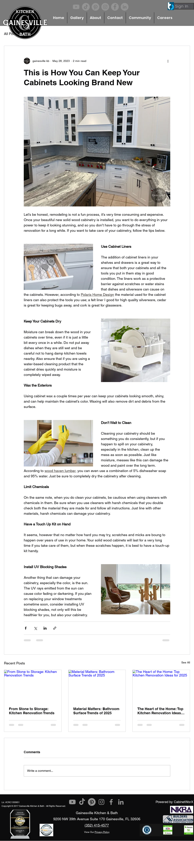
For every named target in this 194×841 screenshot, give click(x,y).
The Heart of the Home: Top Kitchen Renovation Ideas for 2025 (160, 711)
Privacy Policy (102, 832)
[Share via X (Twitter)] (35, 628)
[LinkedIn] (124, 7)
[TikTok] (86, 7)
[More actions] (167, 61)
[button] (77, 17)
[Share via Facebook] (26, 628)
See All (185, 662)
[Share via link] (55, 628)
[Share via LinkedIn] (45, 628)
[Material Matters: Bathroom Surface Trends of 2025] (97, 686)
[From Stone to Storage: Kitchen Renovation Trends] (32, 686)
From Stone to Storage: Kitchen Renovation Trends (31, 711)
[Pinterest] (95, 7)
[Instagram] (105, 7)
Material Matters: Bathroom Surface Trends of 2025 (96, 711)
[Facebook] (115, 7)
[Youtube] (76, 7)
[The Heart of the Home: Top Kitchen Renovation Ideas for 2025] (161, 686)
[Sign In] (182, 6)
